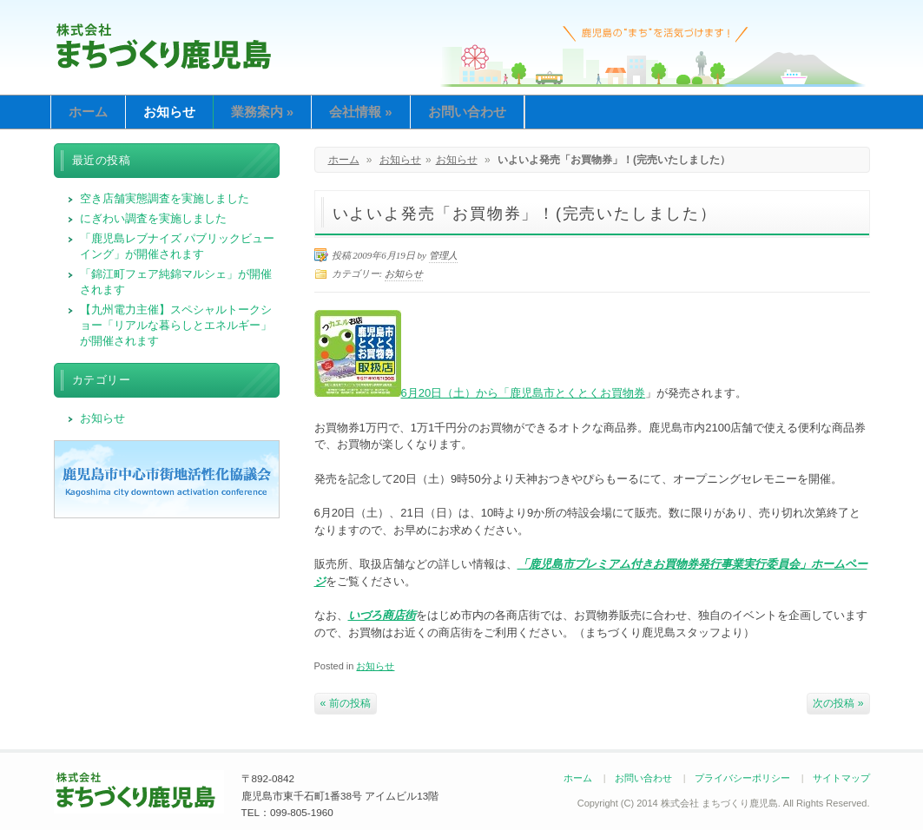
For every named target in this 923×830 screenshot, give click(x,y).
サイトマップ (841, 778)
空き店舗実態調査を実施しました (164, 198)
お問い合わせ (467, 111)
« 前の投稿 (345, 703)
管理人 (443, 255)
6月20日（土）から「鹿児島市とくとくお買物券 (480, 392)
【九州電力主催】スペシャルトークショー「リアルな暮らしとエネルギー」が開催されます (176, 325)
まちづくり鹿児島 (164, 45)
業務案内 (262, 111)
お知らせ (169, 111)
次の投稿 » (838, 703)
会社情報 (360, 111)
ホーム (88, 111)
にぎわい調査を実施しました (153, 218)
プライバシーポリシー (742, 778)
